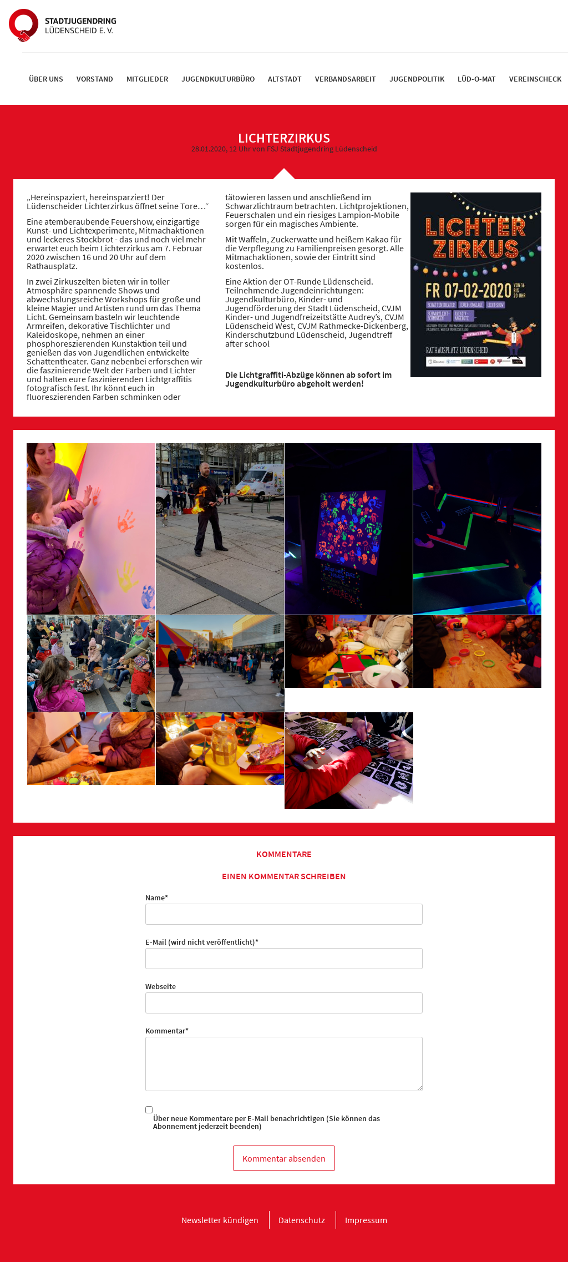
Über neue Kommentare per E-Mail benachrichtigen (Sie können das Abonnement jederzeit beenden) (266, 1122)
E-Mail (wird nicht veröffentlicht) (201, 942)
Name (162, 897)
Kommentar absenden (284, 1158)
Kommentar (167, 1031)
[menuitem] (46, 79)
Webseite (160, 986)
